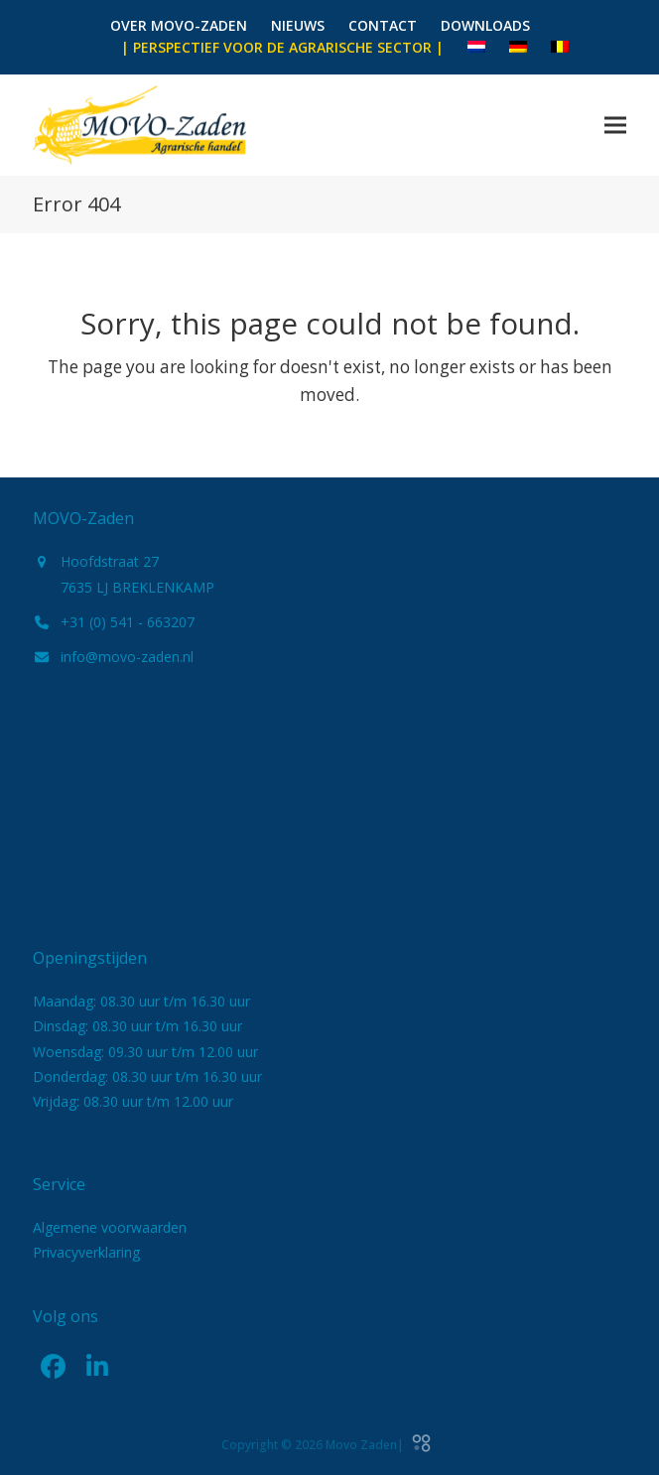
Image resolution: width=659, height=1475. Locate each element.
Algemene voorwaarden (110, 1227)
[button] (615, 124)
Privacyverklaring (86, 1252)
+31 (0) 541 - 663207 (128, 621)
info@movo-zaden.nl (127, 656)
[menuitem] (476, 48)
